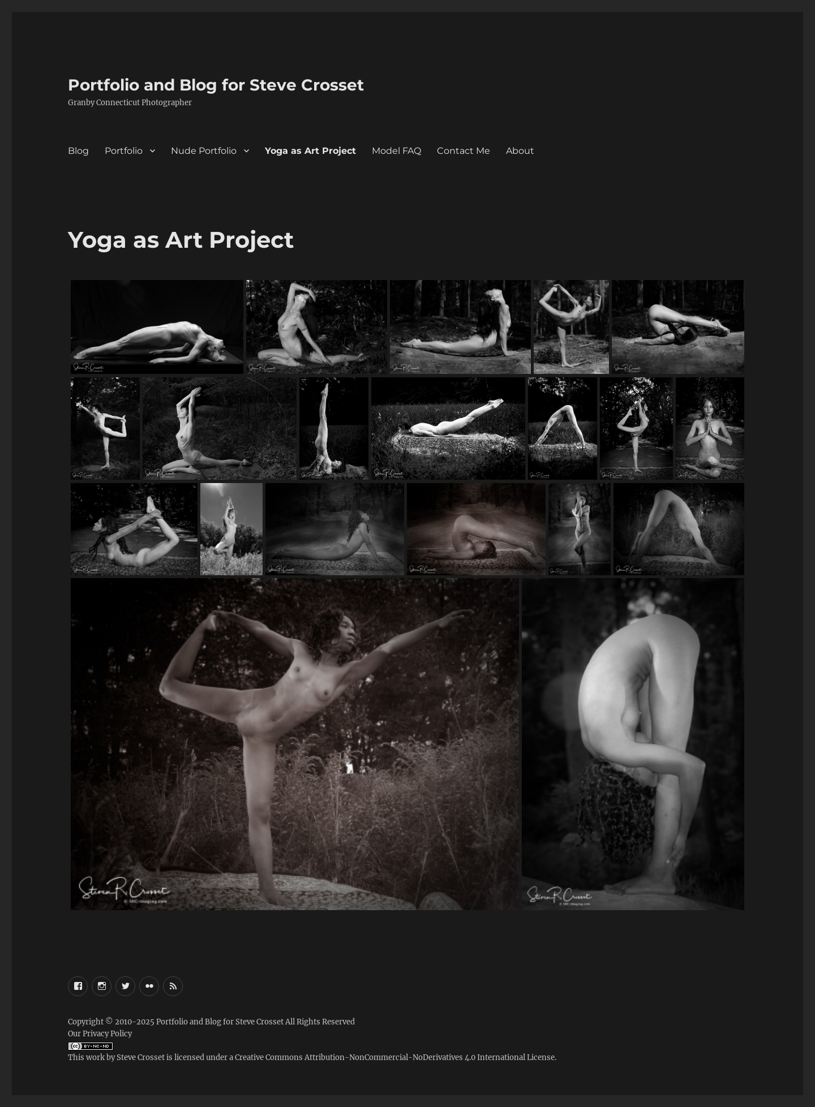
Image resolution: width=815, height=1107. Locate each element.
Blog (78, 150)
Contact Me (463, 150)
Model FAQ (396, 150)
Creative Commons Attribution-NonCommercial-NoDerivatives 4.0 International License (395, 1057)
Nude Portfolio (204, 150)
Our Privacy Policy (100, 1034)
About (520, 150)
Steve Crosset (141, 1057)
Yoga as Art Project (310, 150)
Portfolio (124, 150)
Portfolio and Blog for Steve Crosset (216, 84)
